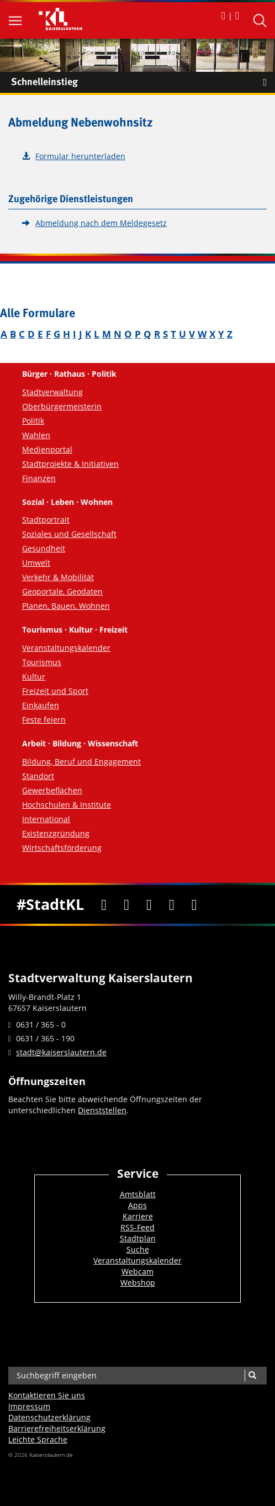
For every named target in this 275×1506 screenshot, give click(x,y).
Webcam (137, 1271)
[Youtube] (149, 904)
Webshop (137, 1282)
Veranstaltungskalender (66, 648)
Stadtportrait (46, 519)
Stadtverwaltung (52, 392)
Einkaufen (40, 705)
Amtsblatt (138, 1194)
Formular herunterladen (80, 156)
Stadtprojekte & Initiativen (70, 464)
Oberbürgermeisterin (62, 406)
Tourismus (41, 662)
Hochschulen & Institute (66, 804)
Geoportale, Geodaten (62, 591)
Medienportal (47, 449)
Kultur (33, 676)
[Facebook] (104, 904)
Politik (33, 420)
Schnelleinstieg (143, 82)
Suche (137, 1249)
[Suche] (252, 1376)
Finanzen (39, 478)
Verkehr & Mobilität (58, 577)
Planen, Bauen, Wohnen (66, 606)
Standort (38, 776)
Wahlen (36, 435)
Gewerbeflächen (52, 790)
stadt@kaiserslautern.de (61, 1052)
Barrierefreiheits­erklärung (56, 1428)
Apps (137, 1205)
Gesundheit (43, 548)
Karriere (138, 1216)
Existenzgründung (55, 833)
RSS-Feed (137, 1227)
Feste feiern (44, 719)
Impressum (29, 1406)
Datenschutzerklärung (49, 1417)
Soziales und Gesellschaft (69, 534)
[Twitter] (126, 904)
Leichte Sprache (37, 1439)
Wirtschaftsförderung (62, 847)
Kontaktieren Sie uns (46, 1395)
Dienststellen (102, 1110)
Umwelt (36, 562)
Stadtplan (138, 1238)
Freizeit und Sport (55, 691)
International (46, 819)
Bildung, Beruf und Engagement (81, 761)
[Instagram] (172, 904)
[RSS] (194, 904)
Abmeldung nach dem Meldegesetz (101, 223)
